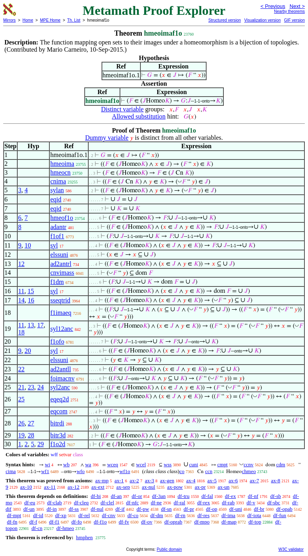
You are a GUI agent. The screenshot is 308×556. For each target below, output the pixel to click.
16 (31, 300)
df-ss (74, 509)
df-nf (253, 496)
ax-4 (190, 480)
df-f (33, 522)
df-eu (29, 503)
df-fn (12, 522)
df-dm (156, 515)
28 (31, 435)
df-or (137, 496)
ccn (208, 471)
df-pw (143, 509)
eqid (55, 199)
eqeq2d (59, 399)
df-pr (189, 509)
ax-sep (123, 487)
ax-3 (149, 480)
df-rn (180, 515)
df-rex (203, 503)
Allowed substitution (139, 116)
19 (21, 435)
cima (11, 471)
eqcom (58, 411)
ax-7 (254, 480)
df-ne (156, 503)
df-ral (179, 503)
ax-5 (212, 480)
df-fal (207, 496)
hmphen (84, 537)
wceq (112, 464)
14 (21, 300)
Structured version (224, 20)
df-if (120, 509)
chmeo (249, 471)
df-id (38, 515)
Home (27, 20)
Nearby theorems (289, 11)
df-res (203, 515)
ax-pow (175, 487)
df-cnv (109, 515)
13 (31, 325)
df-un (28, 509)
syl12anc (61, 328)
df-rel (84, 515)
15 (31, 291)
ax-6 (233, 480)
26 (21, 423)
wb (66, 464)
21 (21, 387)
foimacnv (62, 378)
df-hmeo (65, 528)
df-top (255, 522)
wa (88, 464)
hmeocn (60, 172)
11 (21, 291)
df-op (211, 509)
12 (21, 263)
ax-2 (134, 480)
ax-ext (97, 487)
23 (31, 387)
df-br (259, 509)
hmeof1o (61, 217)
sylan (57, 190)
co (181, 471)
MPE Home (50, 20)
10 (27, 245)
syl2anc (60, 387)
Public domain (169, 549)
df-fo (76, 522)
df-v (251, 503)
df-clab (54, 503)
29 (40, 444)
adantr (58, 227)
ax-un (224, 487)
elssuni (59, 254)
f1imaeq (60, 312)
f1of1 (57, 236)
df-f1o (100, 522)
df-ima (228, 515)
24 (40, 387)
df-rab (228, 503)
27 (31, 423)
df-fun (279, 515)
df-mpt (14, 515)
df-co (133, 515)
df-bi (96, 496)
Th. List (74, 20)
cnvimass (62, 272)
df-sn (166, 509)
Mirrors (9, 20)
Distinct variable (122, 109)
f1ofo (57, 341)
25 (21, 399)
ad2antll (60, 369)
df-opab (284, 509)
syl (54, 245)
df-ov (146, 522)
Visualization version (262, 20)
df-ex (230, 496)
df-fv (124, 522)
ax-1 (119, 480)
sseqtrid (60, 300)
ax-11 (50, 487)
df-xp (60, 515)
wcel (141, 464)
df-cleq (81, 503)
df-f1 (54, 522)
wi (47, 464)
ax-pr (200, 487)
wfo (81, 471)
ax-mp (102, 480)
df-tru (184, 496)
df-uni (235, 509)
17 (40, 325)
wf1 (45, 471)
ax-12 (73, 487)
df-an (116, 496)
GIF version (294, 20)
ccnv (248, 464)
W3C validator (291, 549)
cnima (58, 181)
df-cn (36, 528)
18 (21, 332)
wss (168, 464)
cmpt (222, 464)
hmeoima (62, 163)
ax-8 (275, 480)
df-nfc (132, 503)
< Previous (272, 6)
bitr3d (57, 435)
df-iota (254, 515)
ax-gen (167, 480)
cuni (193, 464)
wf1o (125, 471)
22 (21, 369)
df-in (52, 509)
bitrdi (57, 423)
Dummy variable (106, 137)
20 (27, 350)
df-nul (97, 509)
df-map (229, 522)
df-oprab (173, 522)
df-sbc (273, 503)
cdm (280, 464)
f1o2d (57, 444)
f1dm (57, 281)
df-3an (159, 496)
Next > (297, 6)
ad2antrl (60, 263)
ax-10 (26, 487)
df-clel (107, 503)
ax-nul (148, 487)
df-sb (275, 496)
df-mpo (201, 522)
